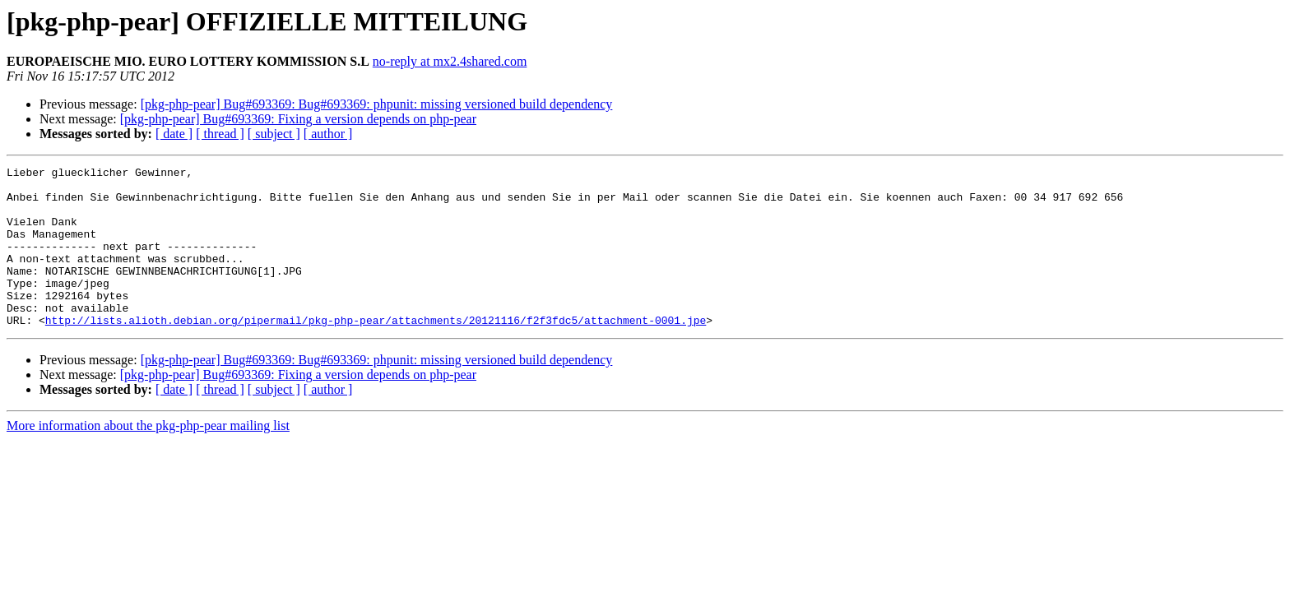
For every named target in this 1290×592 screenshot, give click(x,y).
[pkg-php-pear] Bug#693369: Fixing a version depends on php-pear (298, 119)
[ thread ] (220, 134)
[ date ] (174, 134)
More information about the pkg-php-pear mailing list (148, 458)
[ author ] (328, 134)
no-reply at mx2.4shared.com (450, 61)
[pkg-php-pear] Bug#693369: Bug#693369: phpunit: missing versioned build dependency (377, 104)
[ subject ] (274, 134)
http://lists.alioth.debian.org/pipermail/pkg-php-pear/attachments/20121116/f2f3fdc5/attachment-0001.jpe (375, 352)
